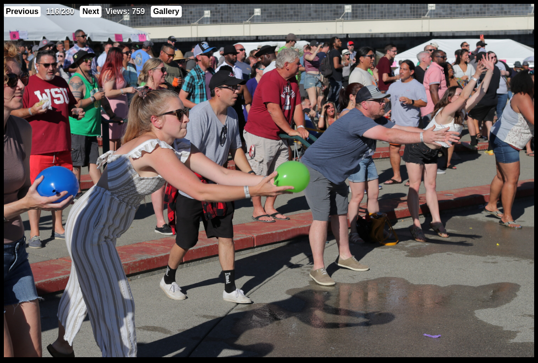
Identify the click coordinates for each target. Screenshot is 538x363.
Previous (22, 11)
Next (90, 11)
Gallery (166, 11)
